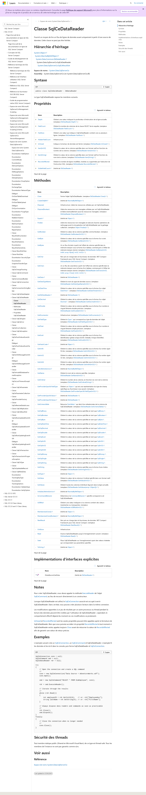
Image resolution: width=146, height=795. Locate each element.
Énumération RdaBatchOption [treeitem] (17, 216)
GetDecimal (42, 299)
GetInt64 (41, 362)
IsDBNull (40, 502)
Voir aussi (122, 51)
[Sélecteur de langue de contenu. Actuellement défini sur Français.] (8, 791)
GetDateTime (42, 288)
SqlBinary (100, 411)
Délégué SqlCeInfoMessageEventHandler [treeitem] (21, 363)
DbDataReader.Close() (97, 196)
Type (69, 319)
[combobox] (16, 24)
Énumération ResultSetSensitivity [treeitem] (18, 246)
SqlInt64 (100, 450)
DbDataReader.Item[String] (84, 157)
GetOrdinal (41, 380)
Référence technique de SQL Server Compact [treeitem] (20, 72)
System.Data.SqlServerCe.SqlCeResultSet (54, 65)
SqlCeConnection (72, 601)
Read (39, 534)
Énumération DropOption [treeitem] (21, 181)
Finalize (40, 223)
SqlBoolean (101, 415)
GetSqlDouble (42, 432)
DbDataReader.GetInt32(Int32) (84, 358)
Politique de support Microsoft (79, 10)
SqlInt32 (100, 445)
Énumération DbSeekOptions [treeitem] (17, 176)
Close (39, 196)
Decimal (63, 302)
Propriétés (122, 31)
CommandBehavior (78, 496)
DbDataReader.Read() (67, 536)
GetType (40, 474)
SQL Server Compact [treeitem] (12, 28)
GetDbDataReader (44, 295)
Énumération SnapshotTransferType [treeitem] (19, 262)
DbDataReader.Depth (68, 122)
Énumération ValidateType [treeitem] (21, 487)
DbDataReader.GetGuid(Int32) (78, 340)
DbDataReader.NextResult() (69, 525)
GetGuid (40, 335)
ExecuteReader (88, 593)
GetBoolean (42, 232)
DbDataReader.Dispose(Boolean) (71, 214)
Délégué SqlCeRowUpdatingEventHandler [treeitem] (21, 444)
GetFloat (40, 326)
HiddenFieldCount (44, 139)
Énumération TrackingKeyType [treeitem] (17, 476)
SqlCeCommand (40, 596)
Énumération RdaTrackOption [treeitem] (17, 222)
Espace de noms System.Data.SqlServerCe (55, 21)
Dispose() (41, 205)
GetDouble (41, 306)
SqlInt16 (100, 441)
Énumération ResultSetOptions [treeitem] (18, 240)
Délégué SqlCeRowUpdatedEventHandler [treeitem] (21, 427)
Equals (40, 218)
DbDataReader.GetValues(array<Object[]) (82, 487)
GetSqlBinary (42, 411)
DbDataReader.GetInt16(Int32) (83, 351)
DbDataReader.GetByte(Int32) (78, 241)
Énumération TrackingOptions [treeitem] (17, 482)
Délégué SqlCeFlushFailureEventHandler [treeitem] (21, 346)
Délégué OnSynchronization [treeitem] (18, 207)
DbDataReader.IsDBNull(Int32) (71, 507)
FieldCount (42, 126)
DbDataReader (66, 168)
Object (70, 218)
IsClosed (41, 144)
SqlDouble (100, 432)
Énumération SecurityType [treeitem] (21, 257)
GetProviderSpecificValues (47, 400)
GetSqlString (42, 463)
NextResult (41, 520)
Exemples (122, 45)
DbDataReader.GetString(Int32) (79, 469)
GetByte (40, 238)
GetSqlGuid (42, 437)
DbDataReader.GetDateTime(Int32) (89, 291)
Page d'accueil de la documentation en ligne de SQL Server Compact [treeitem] (17, 46)
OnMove (41, 529)
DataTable (70, 404)
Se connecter (138, 3)
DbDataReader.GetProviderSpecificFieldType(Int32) (78, 391)
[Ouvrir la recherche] (131, 3)
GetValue (41, 478)
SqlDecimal (101, 428)
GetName (41, 373)
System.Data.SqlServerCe (59, 70)
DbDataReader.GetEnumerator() (89, 315)
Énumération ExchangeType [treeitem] (17, 185)
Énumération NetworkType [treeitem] (21, 190)
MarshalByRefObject (75, 201)
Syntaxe (121, 28)
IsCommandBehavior (45, 496)
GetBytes (41, 245)
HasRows (41, 133)
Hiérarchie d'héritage (126, 25)
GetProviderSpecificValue (46, 395)
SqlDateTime (101, 424)
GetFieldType (42, 319)
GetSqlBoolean (43, 415)
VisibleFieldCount (44, 168)
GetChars (41, 266)
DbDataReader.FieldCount (62, 128)
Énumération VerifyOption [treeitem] (21, 490)
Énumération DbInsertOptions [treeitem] (17, 164)
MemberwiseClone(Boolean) (47, 516)
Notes (121, 42)
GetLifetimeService (44, 369)
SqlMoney (100, 454)
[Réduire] (28, 20)
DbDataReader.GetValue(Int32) (78, 480)
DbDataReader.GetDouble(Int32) (71, 311)
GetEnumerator (43, 315)
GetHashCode (42, 344)
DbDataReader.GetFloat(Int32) (71, 331)
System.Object (40, 52)
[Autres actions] (110, 21)
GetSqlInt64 (42, 450)
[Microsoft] (4, 3)
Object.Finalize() (80, 227)
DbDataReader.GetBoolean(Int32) (72, 234)
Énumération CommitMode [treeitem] (17, 158)
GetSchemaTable (43, 404)
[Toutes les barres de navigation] (36, 21)
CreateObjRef (42, 201)
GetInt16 (40, 349)
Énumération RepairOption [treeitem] (16, 228)
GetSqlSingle (42, 458)
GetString (41, 467)
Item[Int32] (42, 148)
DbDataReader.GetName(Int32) (71, 375)
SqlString (100, 463)
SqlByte (100, 419)
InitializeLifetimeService (46, 491)
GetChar (40, 257)
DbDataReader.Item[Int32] (86, 150)
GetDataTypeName (44, 281)
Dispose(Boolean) (44, 209)
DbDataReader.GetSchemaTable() (92, 407)
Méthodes (122, 34)
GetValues (41, 485)
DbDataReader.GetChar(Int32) (70, 261)
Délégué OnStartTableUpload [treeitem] (19, 200)
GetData (40, 277)
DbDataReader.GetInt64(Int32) (84, 364)
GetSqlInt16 (42, 441)
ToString (40, 547)
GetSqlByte (41, 419)
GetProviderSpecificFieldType (48, 386)
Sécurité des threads (126, 48)
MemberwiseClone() (44, 512)
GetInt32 (41, 355)
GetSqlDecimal (43, 428)
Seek (39, 540)
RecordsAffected (43, 162)
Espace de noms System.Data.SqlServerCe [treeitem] (20, 149)
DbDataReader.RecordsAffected (84, 164)
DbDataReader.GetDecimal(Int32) (87, 302)
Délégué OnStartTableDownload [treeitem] (20, 194)
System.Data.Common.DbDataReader (50, 59)
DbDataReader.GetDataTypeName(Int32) (74, 284)
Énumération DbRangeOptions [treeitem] (18, 170)
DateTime (63, 291)
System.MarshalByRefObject (46, 56)
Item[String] (42, 155)
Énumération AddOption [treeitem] (20, 154)
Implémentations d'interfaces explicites (130, 38)
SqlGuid (100, 437)
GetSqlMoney (42, 454)
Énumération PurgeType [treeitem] (20, 212)
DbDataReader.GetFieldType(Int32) (80, 322)
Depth (40, 119)
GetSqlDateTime (43, 424)
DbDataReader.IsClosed (99, 144)
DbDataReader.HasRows (74, 135)
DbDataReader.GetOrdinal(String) (79, 382)
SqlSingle (100, 458)
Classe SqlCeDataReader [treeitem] (20, 301)
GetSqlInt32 (42, 445)
